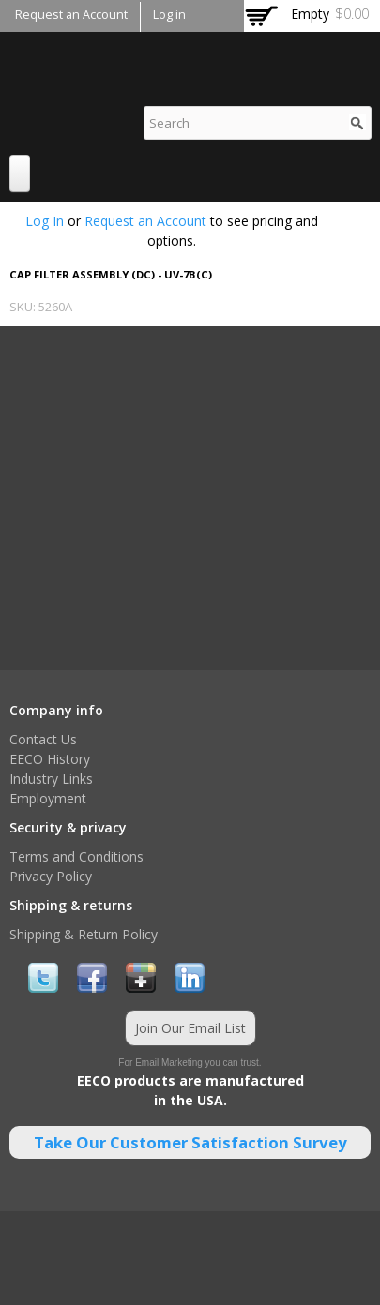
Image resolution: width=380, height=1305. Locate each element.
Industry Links (51, 779)
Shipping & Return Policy (83, 934)
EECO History (49, 759)
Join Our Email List (190, 1028)
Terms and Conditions (76, 856)
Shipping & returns (70, 905)
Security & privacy (68, 827)
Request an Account (71, 14)
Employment (47, 798)
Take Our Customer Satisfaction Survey (190, 1142)
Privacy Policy (50, 876)
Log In (44, 221)
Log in (169, 14)
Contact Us (43, 739)
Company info (56, 710)
